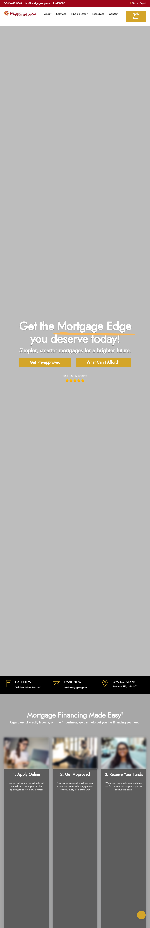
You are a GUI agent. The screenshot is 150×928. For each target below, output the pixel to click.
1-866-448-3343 (13, 3)
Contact (113, 14)
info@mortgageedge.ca (37, 3)
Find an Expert (137, 3)
